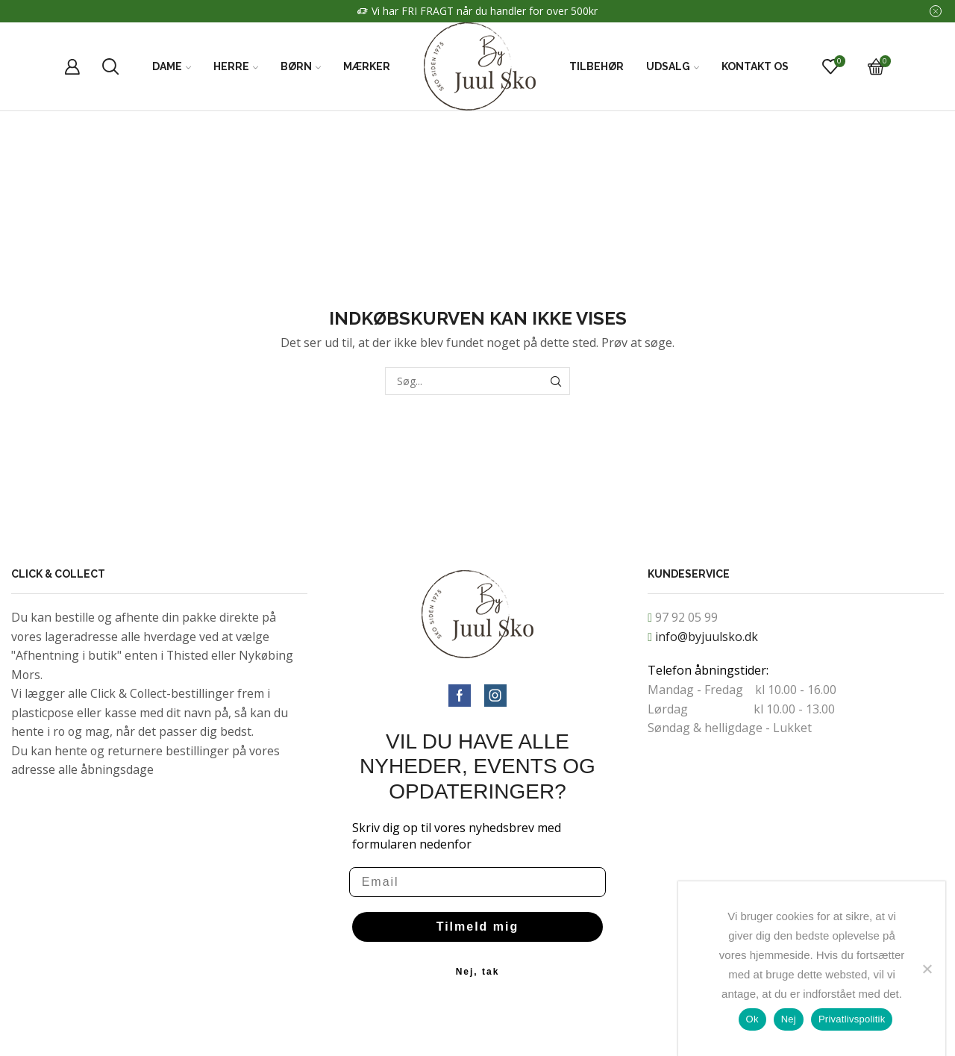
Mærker (366, 66)
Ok (752, 1019)
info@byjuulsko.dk (706, 636)
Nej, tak (478, 971)
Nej (788, 1019)
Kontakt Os (755, 66)
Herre (235, 66)
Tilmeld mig (477, 926)
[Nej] (926, 968)
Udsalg (672, 66)
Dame (171, 66)
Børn (301, 66)
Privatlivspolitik (852, 1019)
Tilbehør (596, 66)
